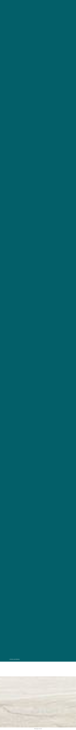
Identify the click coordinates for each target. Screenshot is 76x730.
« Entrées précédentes (14, 659)
